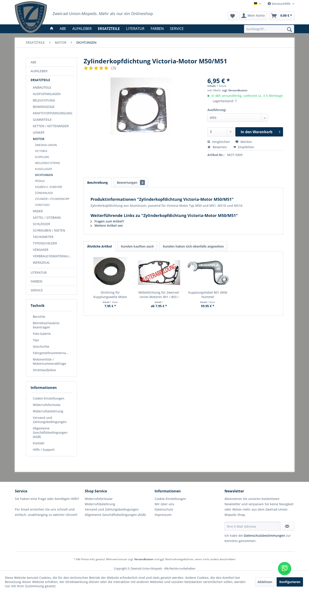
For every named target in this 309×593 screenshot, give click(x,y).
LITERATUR (39, 272)
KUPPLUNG (42, 157)
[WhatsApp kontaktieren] (284, 568)
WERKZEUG (41, 262)
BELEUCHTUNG (44, 100)
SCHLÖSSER (41, 224)
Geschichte (41, 346)
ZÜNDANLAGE (44, 193)
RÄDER (38, 211)
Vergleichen (218, 142)
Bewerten (217, 147)
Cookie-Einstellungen (48, 398)
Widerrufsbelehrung (48, 411)
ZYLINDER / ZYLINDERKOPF (52, 199)
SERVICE (37, 290)
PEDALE (40, 181)
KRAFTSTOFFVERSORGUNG (52, 113)
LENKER (38, 132)
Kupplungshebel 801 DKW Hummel (207, 294)
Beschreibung (97, 182)
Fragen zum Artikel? (107, 221)
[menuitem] (269, 29)
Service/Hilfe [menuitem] (279, 4)
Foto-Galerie (42, 334)
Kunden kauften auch (137, 246)
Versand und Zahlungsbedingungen (50, 419)
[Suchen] (289, 29)
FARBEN (36, 281)
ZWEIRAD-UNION (46, 145)
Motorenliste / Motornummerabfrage (49, 361)
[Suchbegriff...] (269, 29)
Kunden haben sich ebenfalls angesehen (193, 246)
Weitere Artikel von (107, 225)
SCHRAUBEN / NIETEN (49, 230)
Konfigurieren (289, 582)
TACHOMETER (43, 237)
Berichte (39, 316)
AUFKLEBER (39, 71)
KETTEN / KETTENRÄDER (51, 126)
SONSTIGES (42, 205)
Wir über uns (164, 504)
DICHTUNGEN (44, 175)
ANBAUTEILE (42, 87)
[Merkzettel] (232, 15)
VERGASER (40, 250)
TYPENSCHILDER (45, 243)
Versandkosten (144, 559)
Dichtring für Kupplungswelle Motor (110, 294)
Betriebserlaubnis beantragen (46, 325)
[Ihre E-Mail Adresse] (252, 526)
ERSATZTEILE (40, 80)
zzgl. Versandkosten (235, 90)
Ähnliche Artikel (99, 246)
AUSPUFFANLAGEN (47, 94)
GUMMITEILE (42, 119)
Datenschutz (164, 509)
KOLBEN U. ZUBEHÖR (48, 187)
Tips (36, 340)
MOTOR (38, 139)
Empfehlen (243, 147)
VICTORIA (41, 151)
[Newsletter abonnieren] (287, 526)
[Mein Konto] (253, 15)
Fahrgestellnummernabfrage (52, 353)
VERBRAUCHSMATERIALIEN (53, 256)
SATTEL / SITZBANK (47, 217)
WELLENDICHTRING (47, 163)
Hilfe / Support (44, 449)
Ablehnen (265, 582)
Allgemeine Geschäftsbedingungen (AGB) (50, 432)
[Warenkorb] (281, 15)
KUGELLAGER (43, 169)
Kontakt (38, 443)
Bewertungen (131, 182)
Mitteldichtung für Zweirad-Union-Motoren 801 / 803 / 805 (159, 294)
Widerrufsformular (47, 405)
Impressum (163, 515)
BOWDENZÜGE (44, 107)
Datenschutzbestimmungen (264, 535)
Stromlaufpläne (44, 370)
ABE (33, 62)
